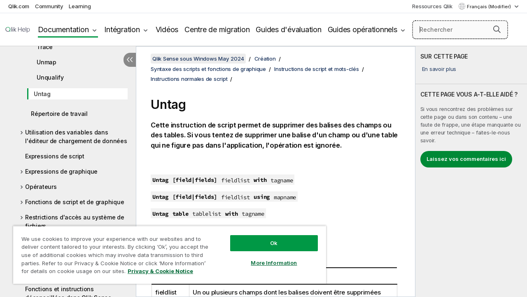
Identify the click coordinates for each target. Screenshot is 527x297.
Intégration (122, 29)
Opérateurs (41, 186)
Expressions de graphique (61, 171)
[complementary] (471, 171)
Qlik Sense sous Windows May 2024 (198, 58)
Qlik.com (18, 6)
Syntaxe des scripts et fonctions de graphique (208, 69)
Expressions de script (54, 156)
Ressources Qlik (432, 6)
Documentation (63, 29)
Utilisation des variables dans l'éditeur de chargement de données (76, 136)
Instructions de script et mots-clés (316, 69)
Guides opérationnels (362, 29)
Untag (42, 93)
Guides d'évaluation (288, 29)
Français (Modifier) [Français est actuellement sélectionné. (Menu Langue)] (489, 6)
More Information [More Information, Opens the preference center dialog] (268, 256)
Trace (45, 46)
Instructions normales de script (189, 78)
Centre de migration (217, 29)
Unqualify (50, 77)
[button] (497, 29)
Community (49, 6)
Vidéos (167, 29)
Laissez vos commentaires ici (466, 159)
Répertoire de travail (59, 113)
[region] (166, 251)
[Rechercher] (460, 29)
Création (265, 58)
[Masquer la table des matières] (130, 60)
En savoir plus (439, 69)
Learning (80, 6)
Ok (267, 236)
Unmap (46, 62)
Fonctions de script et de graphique (74, 201)
